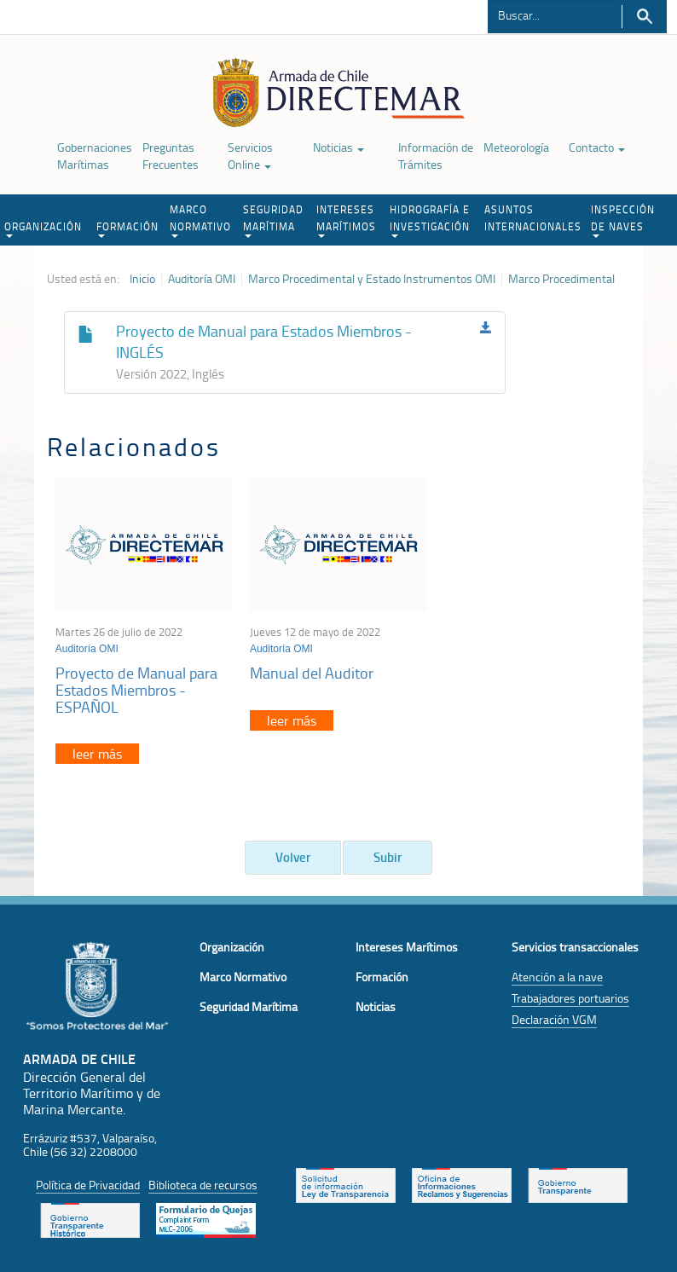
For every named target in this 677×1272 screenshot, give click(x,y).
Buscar (644, 16)
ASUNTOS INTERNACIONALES (533, 218)
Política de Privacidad (88, 1185)
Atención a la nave (557, 976)
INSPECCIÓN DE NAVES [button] (623, 220)
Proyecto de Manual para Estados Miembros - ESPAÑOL (136, 689)
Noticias (338, 147)
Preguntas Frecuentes (170, 155)
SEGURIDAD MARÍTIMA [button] (273, 220)
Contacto (597, 147)
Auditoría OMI (201, 279)
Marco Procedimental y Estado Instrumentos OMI (371, 279)
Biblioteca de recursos (202, 1185)
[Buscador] (554, 14)
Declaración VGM (554, 1019)
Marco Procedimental (561, 279)
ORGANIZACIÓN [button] (43, 228)
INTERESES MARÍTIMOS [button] (346, 220)
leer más (97, 753)
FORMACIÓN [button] (127, 228)
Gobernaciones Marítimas (94, 155)
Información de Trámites (435, 155)
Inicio (142, 279)
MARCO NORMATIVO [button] (200, 220)
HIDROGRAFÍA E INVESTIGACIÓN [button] (430, 220)
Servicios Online (250, 155)
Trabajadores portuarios (570, 998)
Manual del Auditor (311, 672)
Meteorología (516, 147)
